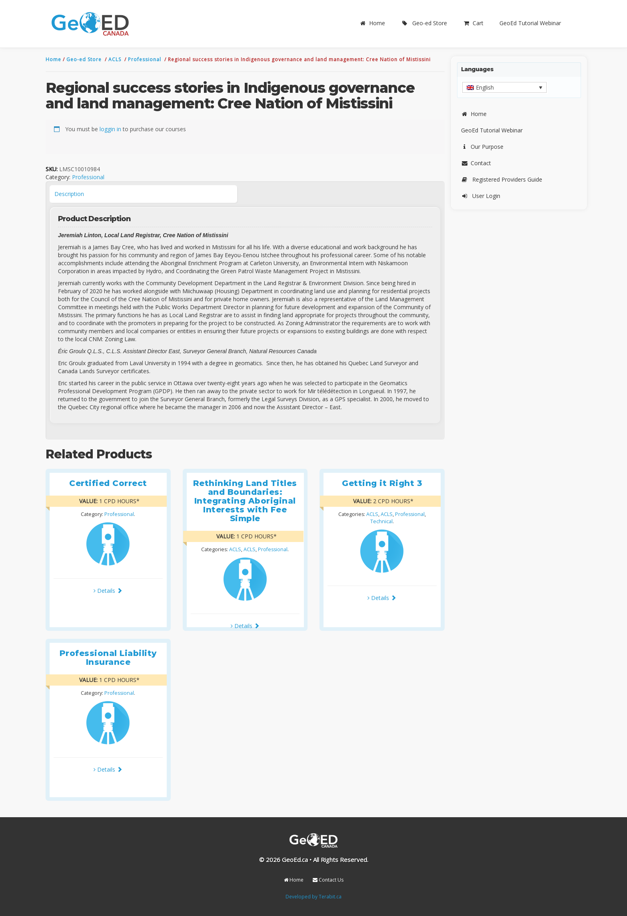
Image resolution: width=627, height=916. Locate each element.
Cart (473, 23)
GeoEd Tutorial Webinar (530, 23)
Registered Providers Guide (501, 179)
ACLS (115, 59)
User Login (480, 196)
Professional (145, 59)
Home (372, 23)
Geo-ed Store (424, 23)
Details (108, 590)
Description (69, 194)
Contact (476, 163)
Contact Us (328, 879)
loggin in (110, 129)
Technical (381, 521)
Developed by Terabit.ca (313, 896)
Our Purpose (482, 146)
